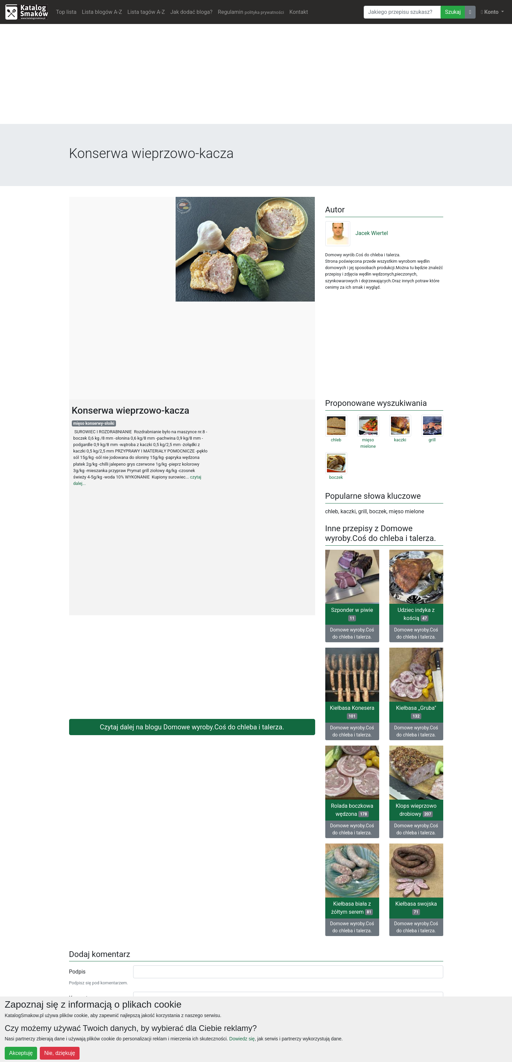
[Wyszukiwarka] (402, 12)
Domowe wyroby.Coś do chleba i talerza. (352, 633)
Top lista (66, 12)
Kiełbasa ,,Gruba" (416, 712)
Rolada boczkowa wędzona (352, 810)
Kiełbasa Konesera (352, 712)
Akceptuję (21, 1053)
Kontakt (299, 12)
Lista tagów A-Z (146, 12)
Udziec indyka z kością (415, 614)
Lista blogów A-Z (102, 12)
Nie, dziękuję (59, 1053)
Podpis (77, 971)
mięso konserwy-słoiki (93, 423)
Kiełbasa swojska (416, 908)
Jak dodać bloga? (191, 12)
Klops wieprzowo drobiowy (416, 810)
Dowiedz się (241, 1038)
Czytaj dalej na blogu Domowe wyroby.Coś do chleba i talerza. (192, 727)
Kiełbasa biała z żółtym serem (352, 908)
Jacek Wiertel (356, 233)
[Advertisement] (256, 76)
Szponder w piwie (352, 614)
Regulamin (251, 12)
